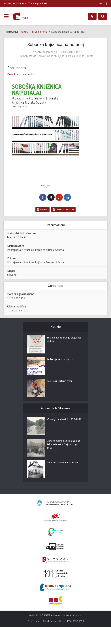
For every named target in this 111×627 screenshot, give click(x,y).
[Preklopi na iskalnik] (102, 16)
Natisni (42, 209)
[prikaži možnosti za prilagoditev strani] (100, 3)
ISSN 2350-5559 (75, 621)
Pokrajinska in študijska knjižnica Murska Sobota (65, 56)
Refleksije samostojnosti (60, 360)
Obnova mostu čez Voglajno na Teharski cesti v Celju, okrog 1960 (64, 445)
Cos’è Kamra (34, 621)
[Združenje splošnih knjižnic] (55, 600)
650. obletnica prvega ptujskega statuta (59, 340)
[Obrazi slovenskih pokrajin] (55, 573)
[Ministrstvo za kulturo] (55, 504)
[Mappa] (92, 16)
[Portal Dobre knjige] (55, 587)
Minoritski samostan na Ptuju (63, 463)
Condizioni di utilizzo (54, 621)
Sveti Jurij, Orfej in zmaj (60, 381)
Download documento (20, 74)
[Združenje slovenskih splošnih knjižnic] (56, 560)
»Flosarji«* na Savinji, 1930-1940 (62, 421)
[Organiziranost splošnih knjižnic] (55, 517)
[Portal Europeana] (55, 532)
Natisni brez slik (63, 209)
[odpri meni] (6, 16)
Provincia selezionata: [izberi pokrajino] (25, 3)
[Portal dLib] (55, 546)
